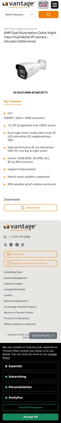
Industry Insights (13, 283)
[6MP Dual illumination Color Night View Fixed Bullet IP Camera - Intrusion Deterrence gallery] (30, 69)
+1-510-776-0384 (19, 236)
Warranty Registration (16, 300)
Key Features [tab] (12, 101)
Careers (8, 295)
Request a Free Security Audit (27, 263)
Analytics (16, 397)
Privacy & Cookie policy (16, 318)
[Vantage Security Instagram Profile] (22, 245)
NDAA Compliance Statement (20, 324)
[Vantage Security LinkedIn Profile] (11, 245)
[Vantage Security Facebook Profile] (17, 245)
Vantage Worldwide (14, 289)
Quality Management (15, 277)
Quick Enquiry (43, 335)
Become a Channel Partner (18, 312)
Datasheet (30, 207)
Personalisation (20, 387)
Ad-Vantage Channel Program (20, 306)
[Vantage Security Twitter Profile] (5, 245)
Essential (15, 366)
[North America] (19, 14)
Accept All (30, 417)
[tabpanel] (30, 151)
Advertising (17, 376)
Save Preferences (30, 407)
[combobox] (48, 14)
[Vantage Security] (19, 4)
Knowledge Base (13, 272)
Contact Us (16, 254)
